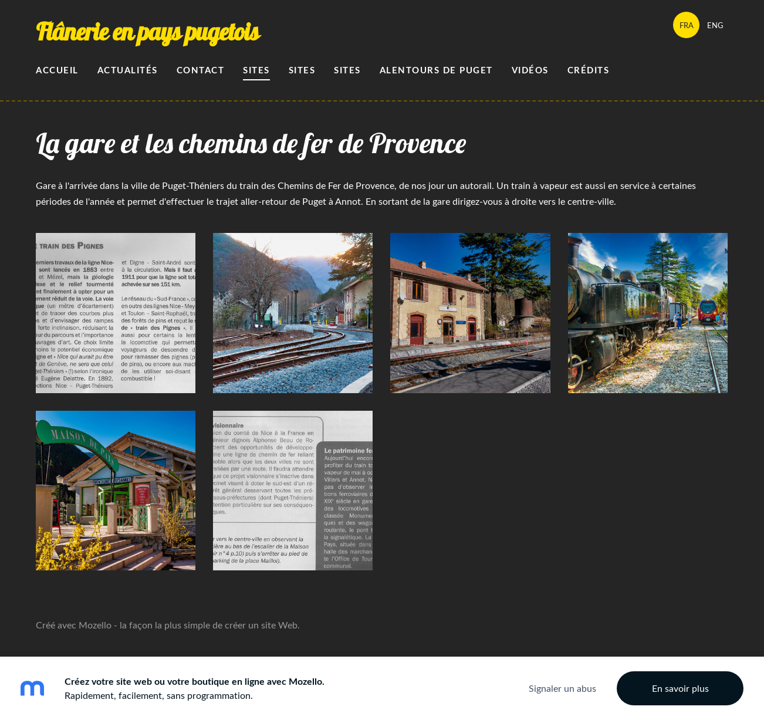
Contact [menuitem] (201, 70)
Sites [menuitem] (256, 70)
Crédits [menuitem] (588, 70)
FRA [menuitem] (687, 25)
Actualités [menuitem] (127, 70)
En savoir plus (680, 688)
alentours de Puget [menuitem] (436, 70)
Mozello (95, 624)
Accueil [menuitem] (57, 70)
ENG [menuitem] (715, 25)
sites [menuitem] (347, 70)
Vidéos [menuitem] (530, 70)
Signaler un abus (562, 688)
